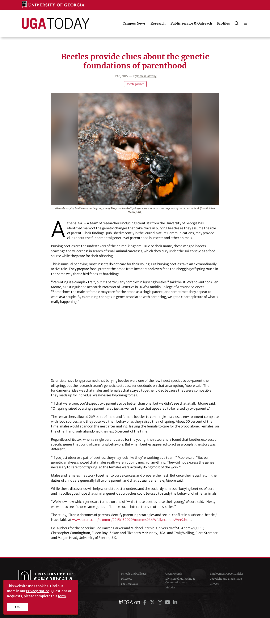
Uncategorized (135, 84)
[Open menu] (245, 23)
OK (17, 607)
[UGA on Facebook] (145, 602)
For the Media (129, 583)
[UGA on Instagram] (160, 602)
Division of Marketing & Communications (180, 580)
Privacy (214, 583)
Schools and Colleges (133, 573)
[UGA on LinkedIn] (175, 602)
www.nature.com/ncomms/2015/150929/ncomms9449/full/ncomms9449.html (135, 520)
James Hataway (146, 76)
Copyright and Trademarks (226, 578)
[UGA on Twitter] (153, 602)
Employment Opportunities (226, 573)
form (62, 596)
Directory (126, 578)
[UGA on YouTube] (168, 602)
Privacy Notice (37, 591)
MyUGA (170, 587)
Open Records (173, 573)
